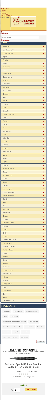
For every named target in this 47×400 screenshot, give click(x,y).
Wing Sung (6, 138)
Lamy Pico (16, 332)
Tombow (6, 260)
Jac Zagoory (7, 209)
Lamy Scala (26, 332)
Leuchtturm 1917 (8, 50)
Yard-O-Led (7, 152)
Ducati (5, 179)
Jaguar (5, 182)
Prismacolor (7, 291)
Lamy (5, 124)
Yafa (4, 202)
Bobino (5, 280)
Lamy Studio (24, 337)
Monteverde (7, 131)
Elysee (5, 162)
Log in (3, 12)
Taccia (5, 158)
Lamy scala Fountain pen (10, 337)
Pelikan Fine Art (8, 301)
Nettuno (5, 257)
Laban (5, 155)
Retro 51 (6, 253)
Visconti (5, 185)
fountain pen (14, 316)
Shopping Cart (5, 17)
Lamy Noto (7, 332)
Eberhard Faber (8, 223)
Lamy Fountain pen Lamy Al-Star (13, 326)
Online (5, 233)
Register (3, 10)
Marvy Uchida (7, 284)
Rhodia (5, 60)
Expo (4, 287)
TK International (8, 168)
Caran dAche (7, 77)
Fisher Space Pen (9, 192)
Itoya (4, 206)
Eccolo (5, 199)
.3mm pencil (7, 311)
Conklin (5, 145)
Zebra (5, 101)
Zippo (5, 57)
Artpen (5, 316)
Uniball (5, 219)
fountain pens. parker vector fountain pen (15, 321)
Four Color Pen (34, 321)
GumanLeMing (8, 270)
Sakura (5, 226)
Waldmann (6, 128)
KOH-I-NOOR (7, 175)
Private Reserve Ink (9, 240)
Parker (5, 63)
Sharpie (5, 216)
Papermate (6, 84)
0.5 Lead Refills (18, 311)
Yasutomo (6, 213)
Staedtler (6, 111)
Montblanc (6, 87)
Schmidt (5, 236)
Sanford (5, 165)
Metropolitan (7, 274)
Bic (4, 294)
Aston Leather (7, 243)
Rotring (5, 80)
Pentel (5, 230)
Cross (5, 70)
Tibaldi (5, 172)
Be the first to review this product (23, 377)
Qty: (12, 390)
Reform (5, 148)
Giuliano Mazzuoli (9, 246)
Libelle (5, 118)
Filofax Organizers (9, 114)
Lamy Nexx (40, 326)
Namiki (5, 104)
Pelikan (5, 121)
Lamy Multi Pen (29, 326)
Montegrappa (7, 189)
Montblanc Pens (8, 196)
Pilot (4, 97)
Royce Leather (8, 53)
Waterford (6, 267)
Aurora (5, 107)
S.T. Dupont (7, 91)
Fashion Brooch (8, 250)
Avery (5, 297)
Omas (5, 141)
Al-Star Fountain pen (31, 311)
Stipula (5, 263)
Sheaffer (6, 94)
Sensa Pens (7, 74)
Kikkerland (6, 46)
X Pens (5, 277)
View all (41, 341)
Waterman (6, 67)
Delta (5, 135)
